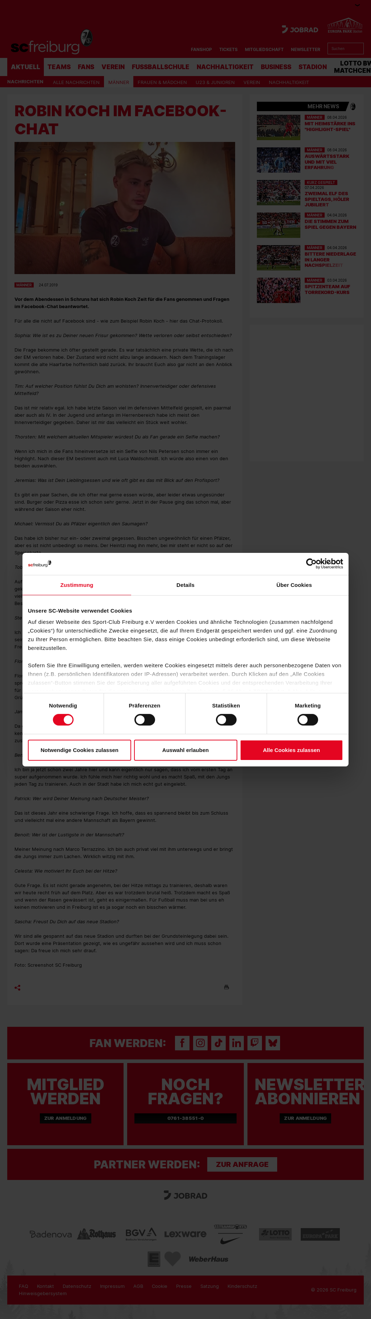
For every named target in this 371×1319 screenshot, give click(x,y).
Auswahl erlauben (185, 750)
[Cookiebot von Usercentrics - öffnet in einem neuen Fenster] (311, 563)
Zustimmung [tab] (77, 584)
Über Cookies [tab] (294, 584)
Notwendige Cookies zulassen (79, 750)
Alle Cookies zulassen (291, 750)
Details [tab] (185, 584)
